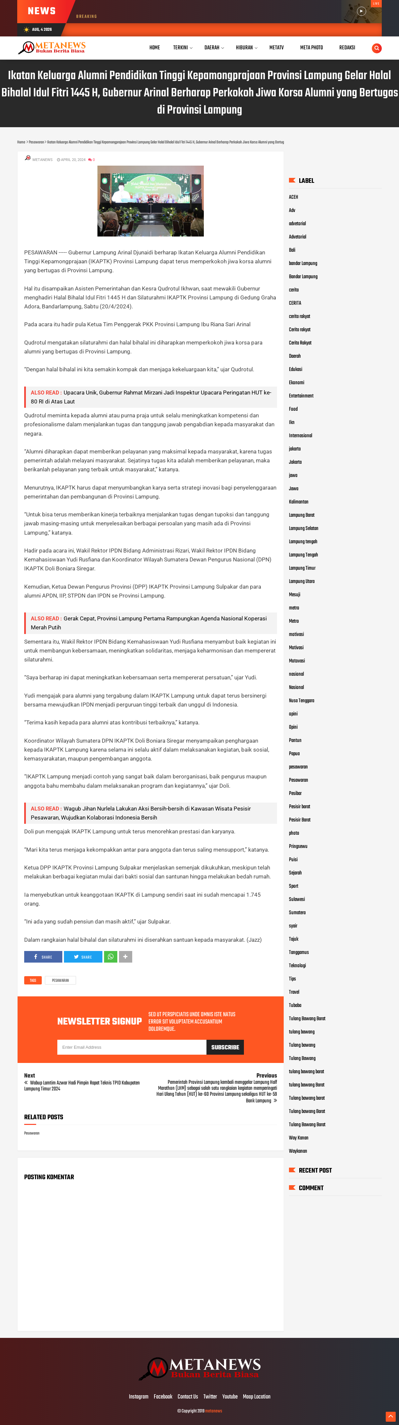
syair (293, 926)
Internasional (300, 436)
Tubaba (295, 1005)
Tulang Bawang (302, 1058)
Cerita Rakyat (300, 343)
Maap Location (256, 1397)
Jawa (293, 489)
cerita (294, 290)
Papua (294, 754)
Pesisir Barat (300, 820)
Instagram (138, 1397)
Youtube (230, 1397)
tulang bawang (301, 1032)
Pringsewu (298, 846)
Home (154, 47)
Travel (294, 992)
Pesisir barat (299, 807)
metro (294, 608)
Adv (292, 210)
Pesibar (295, 793)
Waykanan (298, 1151)
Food (293, 409)
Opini (293, 727)
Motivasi (296, 648)
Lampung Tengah (303, 555)
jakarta (295, 449)
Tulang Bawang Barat (307, 1019)
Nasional (296, 687)
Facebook (163, 1397)
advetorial (297, 224)
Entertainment (301, 396)
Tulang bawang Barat (307, 1111)
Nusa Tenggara (301, 701)
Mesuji (294, 595)
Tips (292, 979)
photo (294, 833)
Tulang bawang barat (307, 1098)
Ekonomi (296, 383)
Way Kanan (299, 1138)
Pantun (295, 740)
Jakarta (295, 462)
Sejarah (295, 873)
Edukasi (295, 369)
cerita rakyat (299, 316)
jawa (293, 475)
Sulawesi (297, 899)
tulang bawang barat (306, 1072)
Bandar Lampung (303, 277)
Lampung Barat (301, 515)
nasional (296, 674)
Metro (294, 621)
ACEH (293, 197)
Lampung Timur (302, 568)
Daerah (295, 356)
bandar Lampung (303, 263)
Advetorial (297, 237)
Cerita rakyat (300, 330)
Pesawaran (60, 980)
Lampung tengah (303, 542)
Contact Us (188, 1397)
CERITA (295, 303)
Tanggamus (299, 952)
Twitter (210, 1397)
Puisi (293, 860)
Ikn (292, 422)
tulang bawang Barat (306, 1085)
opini (293, 714)
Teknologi (297, 966)
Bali (292, 250)
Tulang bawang (302, 1045)
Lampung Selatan (303, 528)
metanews (213, 1411)
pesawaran (298, 767)
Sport (293, 886)
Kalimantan (299, 502)
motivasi (296, 634)
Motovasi (297, 661)
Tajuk (293, 939)
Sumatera (297, 913)
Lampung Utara (301, 581)
